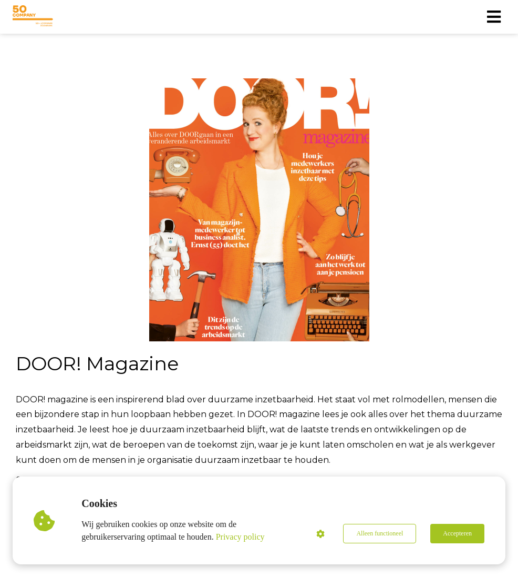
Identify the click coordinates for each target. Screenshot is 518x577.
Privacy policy (240, 536)
